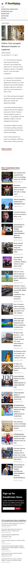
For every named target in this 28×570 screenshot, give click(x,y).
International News (7, 11)
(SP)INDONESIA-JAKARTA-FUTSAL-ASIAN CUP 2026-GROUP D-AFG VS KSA (20, 439)
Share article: (6, 149)
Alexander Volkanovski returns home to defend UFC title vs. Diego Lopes (20, 190)
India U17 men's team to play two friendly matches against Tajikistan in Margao (20, 276)
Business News (5, 13)
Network (3, 18)
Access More (4, 169)
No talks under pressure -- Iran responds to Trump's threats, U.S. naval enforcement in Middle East (19, 339)
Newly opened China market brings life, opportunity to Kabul (18, 248)
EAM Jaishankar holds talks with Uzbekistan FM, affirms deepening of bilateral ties (19, 323)
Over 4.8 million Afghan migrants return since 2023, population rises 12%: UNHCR (19, 309)
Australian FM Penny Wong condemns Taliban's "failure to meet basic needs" (20, 262)
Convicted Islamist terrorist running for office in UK (20, 214)
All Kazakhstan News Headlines (13, 520)
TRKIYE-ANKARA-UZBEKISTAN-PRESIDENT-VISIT (19, 202)
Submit (17, 508)
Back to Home (5, 23)
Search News (5, 16)
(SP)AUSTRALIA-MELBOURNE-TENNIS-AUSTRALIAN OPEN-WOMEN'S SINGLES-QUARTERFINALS (19, 471)
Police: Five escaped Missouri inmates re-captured (11, 46)
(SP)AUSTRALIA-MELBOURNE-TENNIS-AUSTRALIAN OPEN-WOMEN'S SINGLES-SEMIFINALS (19, 231)
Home (2, 7)
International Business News (9, 9)
